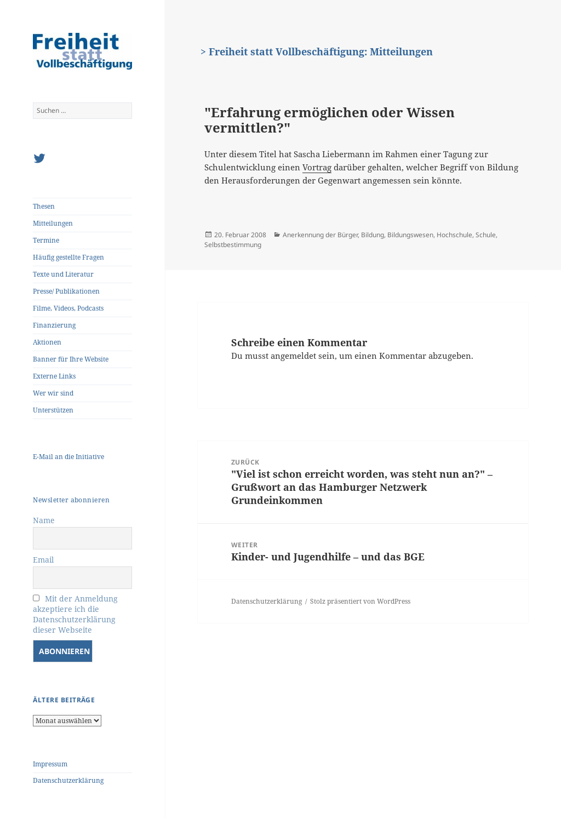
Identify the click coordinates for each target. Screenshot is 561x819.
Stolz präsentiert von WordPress (360, 601)
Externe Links (54, 376)
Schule (486, 234)
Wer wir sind (53, 393)
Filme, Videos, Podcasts (68, 308)
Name (44, 520)
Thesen (44, 206)
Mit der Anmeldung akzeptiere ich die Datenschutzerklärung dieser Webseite (75, 614)
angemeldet (293, 355)
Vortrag (316, 167)
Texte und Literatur (63, 274)
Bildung (372, 234)
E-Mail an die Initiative (68, 456)
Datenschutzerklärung (68, 780)
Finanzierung (54, 325)
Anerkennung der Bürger (320, 234)
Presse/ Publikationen (66, 291)
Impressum (50, 764)
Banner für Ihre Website (70, 359)
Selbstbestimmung (232, 244)
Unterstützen (53, 410)
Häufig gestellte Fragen (68, 257)
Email (43, 559)
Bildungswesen (410, 234)
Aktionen (47, 342)
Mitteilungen (53, 223)
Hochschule (454, 234)
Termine (46, 240)
